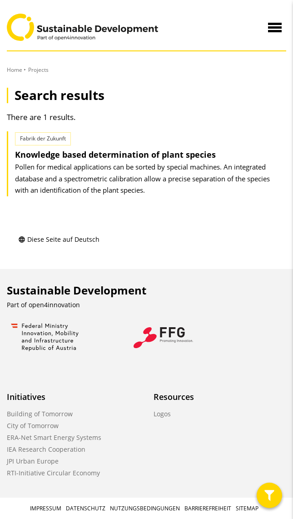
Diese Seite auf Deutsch (58, 239)
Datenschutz (85, 508)
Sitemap (247, 508)
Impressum (45, 508)
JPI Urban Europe (33, 461)
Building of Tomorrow (40, 413)
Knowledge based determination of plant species (115, 154)
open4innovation (54, 304)
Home (14, 70)
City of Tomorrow (33, 425)
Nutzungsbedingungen (145, 508)
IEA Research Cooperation (46, 449)
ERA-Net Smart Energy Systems (54, 437)
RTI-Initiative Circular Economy (53, 473)
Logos (162, 413)
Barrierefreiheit (207, 508)
